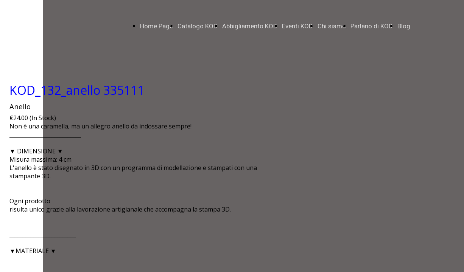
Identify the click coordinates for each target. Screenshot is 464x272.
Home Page (156, 26)
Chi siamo (332, 26)
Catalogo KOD (198, 26)
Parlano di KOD (371, 26)
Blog (403, 26)
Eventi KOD (297, 26)
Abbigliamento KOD (249, 26)
